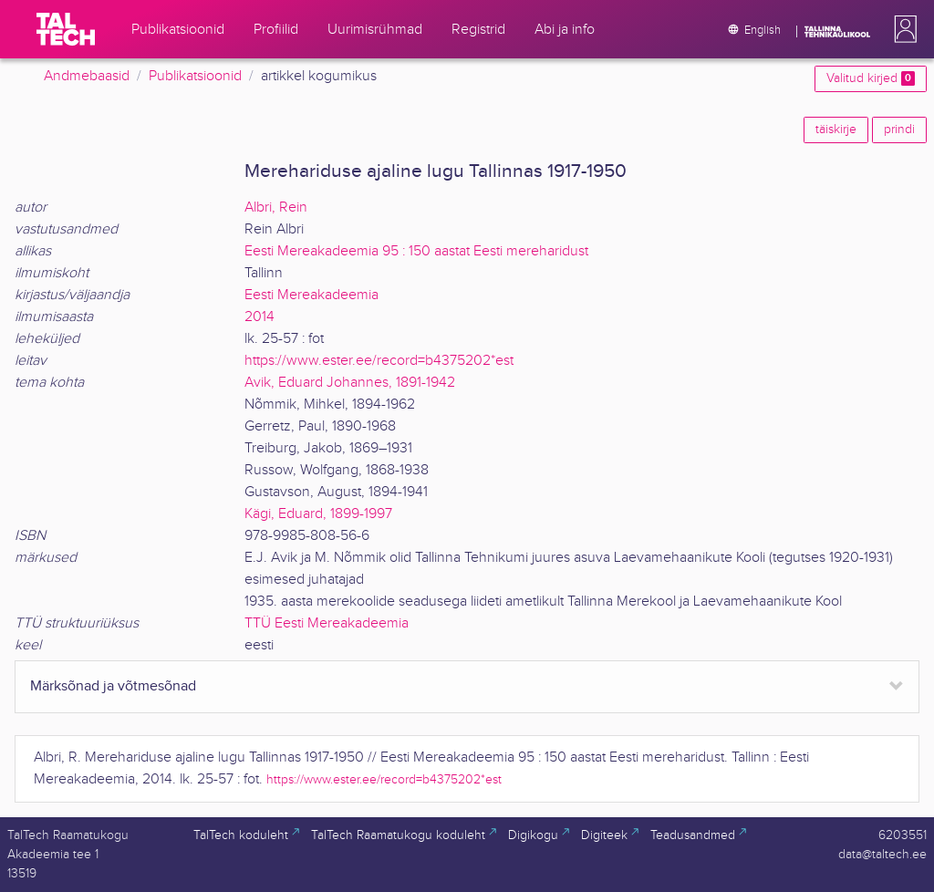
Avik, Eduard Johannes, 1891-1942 (349, 382)
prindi (899, 129)
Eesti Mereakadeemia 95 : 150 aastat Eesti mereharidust (416, 251)
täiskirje (835, 129)
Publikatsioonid (195, 76)
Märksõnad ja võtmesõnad (113, 686)
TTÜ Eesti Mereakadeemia (326, 623)
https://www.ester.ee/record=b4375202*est (379, 360)
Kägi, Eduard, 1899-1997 (318, 514)
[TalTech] (65, 29)
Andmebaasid (87, 76)
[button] (902, 29)
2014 (259, 317)
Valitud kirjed (870, 78)
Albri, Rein (275, 207)
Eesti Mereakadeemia (311, 295)
